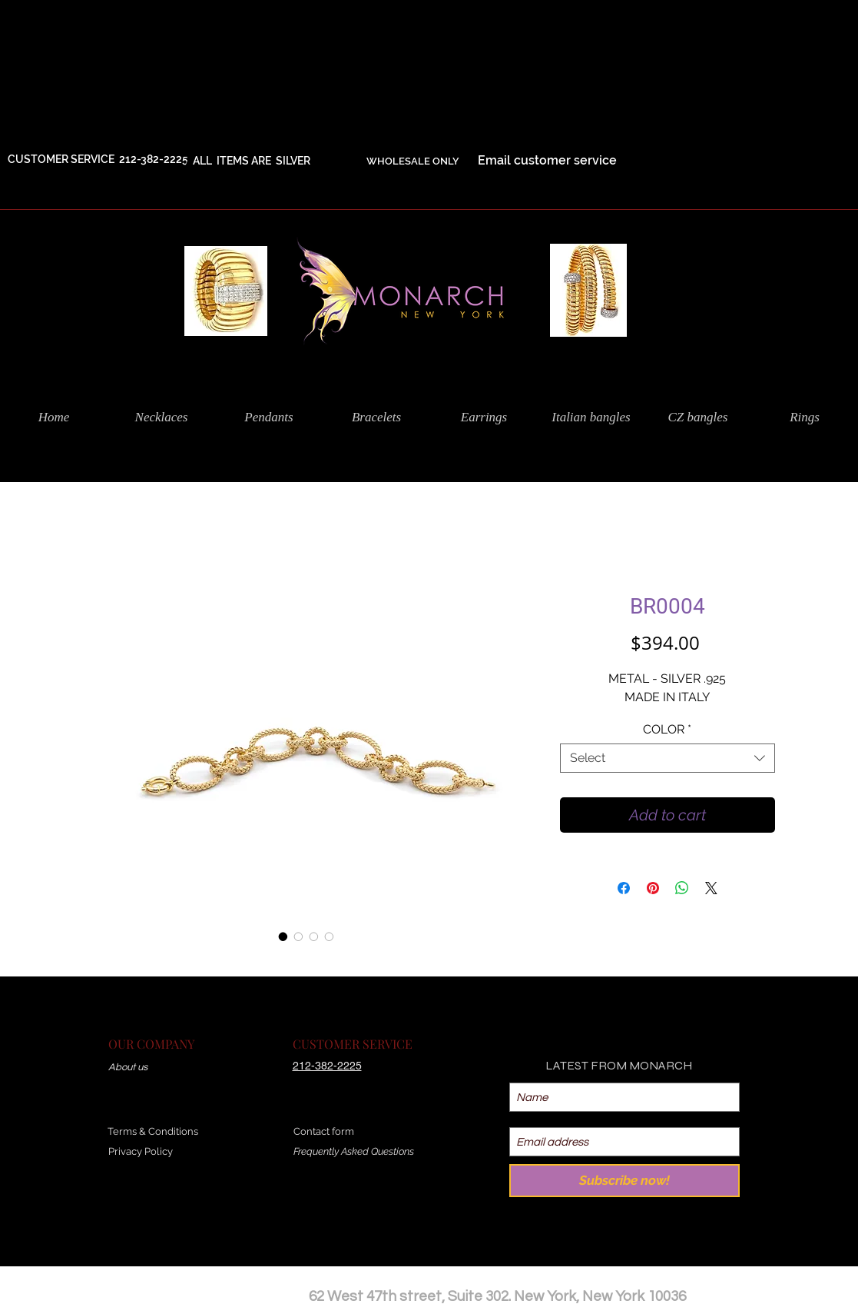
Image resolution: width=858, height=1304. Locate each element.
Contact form (323, 1131)
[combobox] (667, 758)
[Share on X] (711, 888)
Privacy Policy (140, 1151)
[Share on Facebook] (624, 888)
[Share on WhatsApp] (682, 888)
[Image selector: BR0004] (283, 936)
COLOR (667, 729)
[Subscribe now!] (624, 1180)
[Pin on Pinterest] (653, 888)
